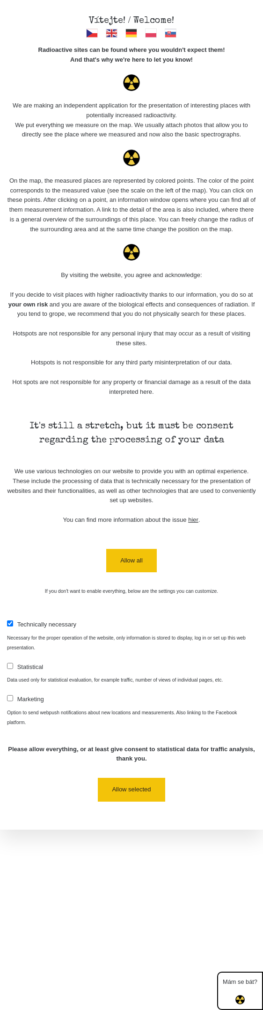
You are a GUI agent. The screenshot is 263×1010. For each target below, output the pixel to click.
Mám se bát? (240, 991)
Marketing (30, 699)
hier (193, 519)
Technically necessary (46, 624)
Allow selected (131, 789)
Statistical (30, 666)
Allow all (131, 560)
